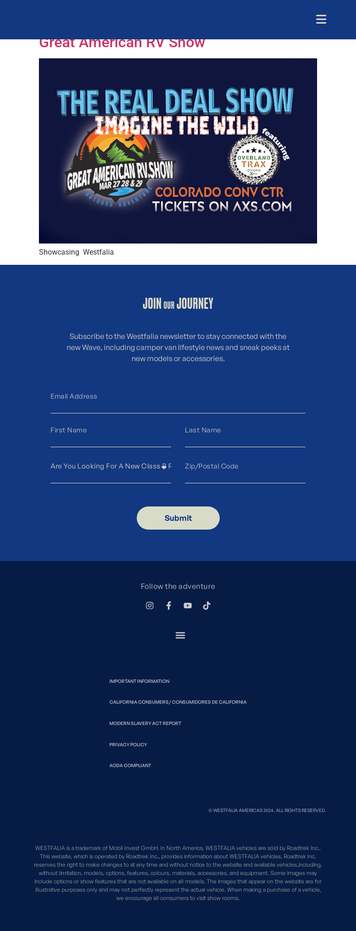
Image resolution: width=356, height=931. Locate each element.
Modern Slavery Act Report (145, 723)
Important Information (139, 681)
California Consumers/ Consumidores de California (178, 702)
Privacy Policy (128, 744)
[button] (180, 635)
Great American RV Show (122, 42)
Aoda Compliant (130, 765)
